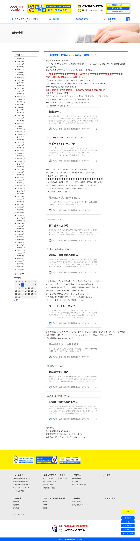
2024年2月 (20, 123)
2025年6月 (20, 80)
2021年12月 (21, 186)
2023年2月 (20, 153)
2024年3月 (20, 121)
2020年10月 (21, 221)
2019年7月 (20, 261)
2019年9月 (20, 256)
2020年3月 (20, 240)
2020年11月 (21, 218)
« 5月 (16, 300)
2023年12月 (21, 129)
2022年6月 (20, 169)
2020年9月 (20, 223)
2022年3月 (20, 177)
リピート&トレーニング (21, 488)
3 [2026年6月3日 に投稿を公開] (22, 285)
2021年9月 (20, 194)
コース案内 (18, 475)
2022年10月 (21, 161)
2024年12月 (21, 96)
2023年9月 (20, 137)
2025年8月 (20, 75)
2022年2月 (20, 180)
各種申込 (77, 475)
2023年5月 (20, 148)
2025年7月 (20, 77)
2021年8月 (20, 196)
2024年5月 (20, 115)
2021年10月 (21, 191)
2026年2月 (20, 67)
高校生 (45, 508)
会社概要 (106, 475)
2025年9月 (20, 72)
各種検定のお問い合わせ (117, 11)
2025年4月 (20, 86)
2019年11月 (21, 250)
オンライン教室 (18, 491)
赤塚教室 (16, 508)
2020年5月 (20, 234)
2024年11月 (21, 99)
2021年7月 (20, 199)
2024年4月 (20, 118)
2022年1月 (20, 183)
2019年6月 (20, 264)
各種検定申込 (76, 478)
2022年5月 (20, 172)
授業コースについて (49, 481)
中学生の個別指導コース (21, 481)
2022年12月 (21, 159)
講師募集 (77, 498)
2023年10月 (21, 134)
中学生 (45, 505)
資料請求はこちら (115, 5)
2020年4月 (20, 237)
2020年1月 (20, 245)
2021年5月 (20, 204)
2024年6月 (20, 113)
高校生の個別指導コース (21, 484)
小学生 (45, 501)
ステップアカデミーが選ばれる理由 (55, 478)
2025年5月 (20, 83)
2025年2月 (20, 91)
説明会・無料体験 (115, 8)
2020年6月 (20, 231)
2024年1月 (20, 126)
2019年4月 (20, 269)
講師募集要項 (76, 501)
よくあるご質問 (109, 498)
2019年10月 (21, 253)
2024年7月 (20, 110)
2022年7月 (20, 167)
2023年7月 (20, 142)
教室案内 (17, 498)
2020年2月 (20, 242)
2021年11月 (21, 188)
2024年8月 (20, 107)
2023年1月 (20, 156)
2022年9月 (20, 164)
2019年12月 (21, 248)
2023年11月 (21, 132)
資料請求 (75, 481)
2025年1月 (20, 94)
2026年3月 (20, 64)
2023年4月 (20, 150)
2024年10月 (21, 102)
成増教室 (16, 505)
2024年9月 (20, 104)
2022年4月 (20, 175)
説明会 (128, 522)
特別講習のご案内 (49, 488)
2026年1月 (20, 69)
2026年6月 (20, 59)
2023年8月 (20, 140)
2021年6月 (20, 202)
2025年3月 (20, 88)
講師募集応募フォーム (80, 505)
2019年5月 (20, 266)
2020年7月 (20, 229)
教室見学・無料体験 (79, 484)
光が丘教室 (17, 501)
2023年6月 (20, 145)
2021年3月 (20, 210)
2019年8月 (20, 258)
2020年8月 (20, 226)
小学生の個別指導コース (21, 478)
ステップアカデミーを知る (54, 475)
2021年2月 (20, 213)
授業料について (48, 484)
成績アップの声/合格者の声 (54, 498)
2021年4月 (20, 207)
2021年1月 (20, 215)
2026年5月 (20, 61)
